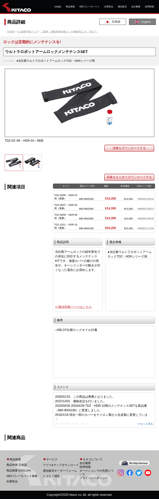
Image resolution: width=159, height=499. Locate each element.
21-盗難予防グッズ (27, 31)
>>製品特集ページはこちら (73, 306)
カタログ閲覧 (51, 476)
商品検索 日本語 (16, 464)
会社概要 (135, 6)
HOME (57, 6)
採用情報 (149, 6)
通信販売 (122, 6)
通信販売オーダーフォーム (60, 470)
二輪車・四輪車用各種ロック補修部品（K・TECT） (69, 31)
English (142, 22)
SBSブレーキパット (89, 6)
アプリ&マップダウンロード (61, 465)
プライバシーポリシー (94, 478)
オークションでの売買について (96, 472)
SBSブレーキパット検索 (21, 475)
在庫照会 (108, 6)
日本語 (112, 22)
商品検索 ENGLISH (18, 470)
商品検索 (70, 6)
